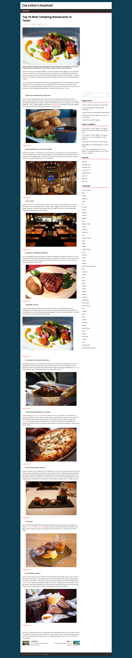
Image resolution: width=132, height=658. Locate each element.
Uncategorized (86, 345)
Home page (25, 11)
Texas (24, 82)
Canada (84, 227)
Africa (83, 193)
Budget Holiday (86, 224)
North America (86, 305)
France (84, 252)
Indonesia (84, 272)
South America (86, 328)
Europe (84, 246)
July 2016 (84, 162)
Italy (83, 277)
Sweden (84, 334)
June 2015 (84, 176)
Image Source (26, 145)
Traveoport (85, 142)
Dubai (83, 241)
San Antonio (37, 415)
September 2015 (86, 173)
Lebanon (84, 286)
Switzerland (85, 336)
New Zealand (85, 303)
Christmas (84, 232)
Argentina (84, 198)
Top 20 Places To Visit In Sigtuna (91, 120)
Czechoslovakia (86, 238)
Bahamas (84, 212)
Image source (26, 249)
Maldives (84, 294)
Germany (84, 255)
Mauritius (84, 297)
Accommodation (86, 190)
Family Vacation (86, 249)
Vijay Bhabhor (86, 144)
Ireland (84, 274)
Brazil (83, 221)
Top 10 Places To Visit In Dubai (98, 142)
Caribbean (84, 229)
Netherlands (85, 300)
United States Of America (89, 348)
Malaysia (84, 291)
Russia (83, 317)
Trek (83, 342)
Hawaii (84, 260)
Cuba (83, 235)
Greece (84, 258)
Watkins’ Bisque (56, 104)
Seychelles (85, 322)
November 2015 (86, 167)
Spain (83, 331)
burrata (24, 421)
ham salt (76, 367)
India (83, 269)
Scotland (84, 319)
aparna (36, 24)
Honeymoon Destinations (89, 266)
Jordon (84, 283)
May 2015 (84, 178)
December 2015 (86, 164)
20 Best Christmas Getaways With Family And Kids (96, 112)
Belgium (84, 218)
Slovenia (84, 325)
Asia (83, 204)
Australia (84, 207)
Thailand (84, 339)
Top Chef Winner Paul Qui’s (35, 527)
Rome (83, 314)
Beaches (84, 215)
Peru (83, 308)
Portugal (84, 311)
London (84, 288)
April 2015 (84, 181)
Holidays (84, 263)
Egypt (83, 243)
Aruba (83, 201)
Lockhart (25, 582)
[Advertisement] (94, 40)
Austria (84, 210)
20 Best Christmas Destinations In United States (95, 105)
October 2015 (85, 170)
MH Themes (45, 654)
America (43, 24)
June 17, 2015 (28, 24)
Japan (83, 280)
